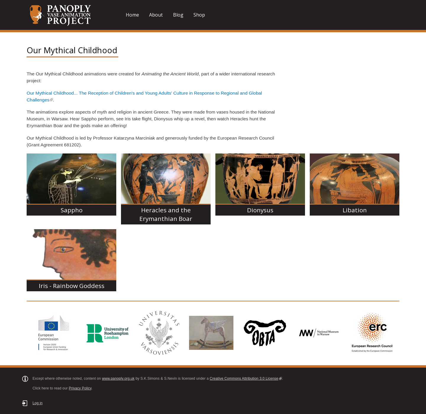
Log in (38, 403)
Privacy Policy (80, 388)
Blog (178, 15)
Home (132, 15)
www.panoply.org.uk (118, 378)
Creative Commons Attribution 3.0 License (246, 378)
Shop (199, 15)
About (156, 15)
